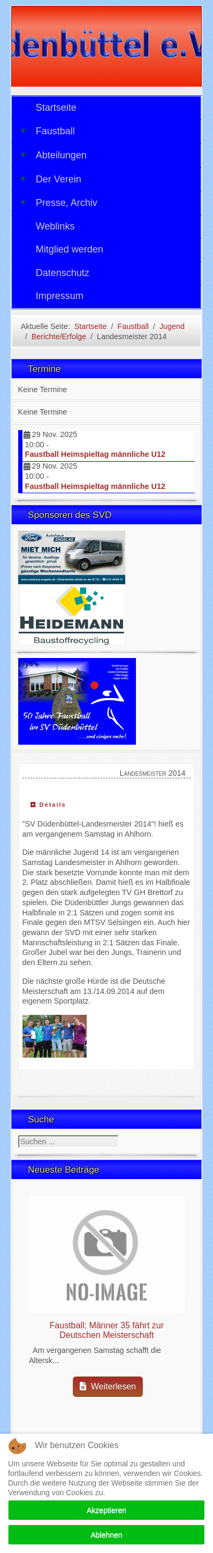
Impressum (59, 295)
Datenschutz (62, 272)
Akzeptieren (106, 1510)
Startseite (56, 107)
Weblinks (55, 226)
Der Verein (50, 179)
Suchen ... (18, 1135)
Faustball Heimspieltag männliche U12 (95, 454)
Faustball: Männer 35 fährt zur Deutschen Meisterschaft (107, 1330)
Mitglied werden (69, 249)
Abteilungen (53, 155)
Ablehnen (106, 1535)
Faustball (47, 131)
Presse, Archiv (58, 203)
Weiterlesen (108, 1386)
